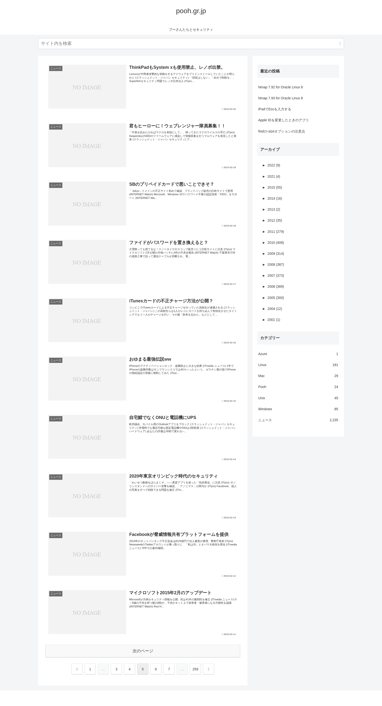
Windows (298, 409)
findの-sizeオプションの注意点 (281, 131)
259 (195, 669)
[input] (191, 43)
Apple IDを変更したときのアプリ (283, 120)
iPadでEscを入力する (274, 109)
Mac (298, 376)
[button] (340, 43)
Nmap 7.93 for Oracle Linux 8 (280, 98)
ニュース (298, 420)
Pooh (298, 387)
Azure (298, 354)
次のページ (143, 651)
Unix (298, 398)
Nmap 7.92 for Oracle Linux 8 (280, 87)
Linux (298, 365)
